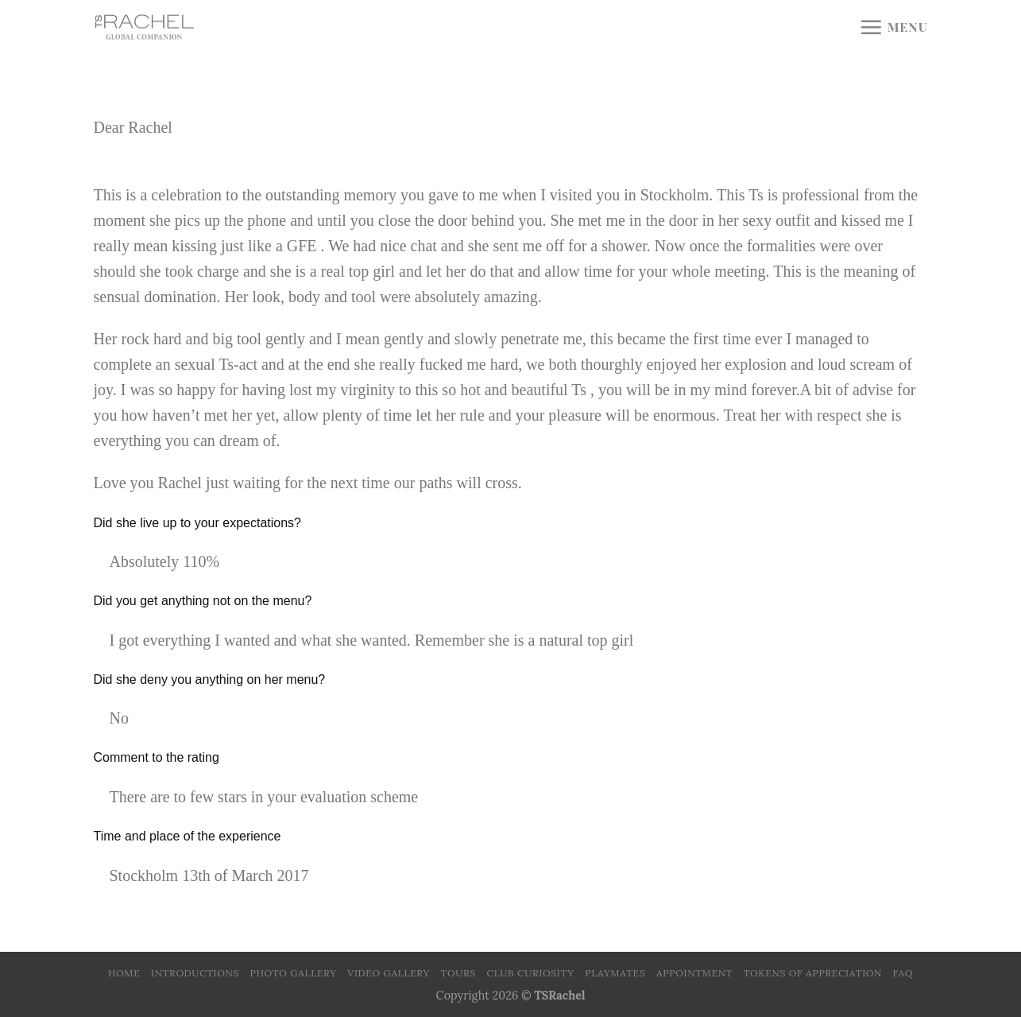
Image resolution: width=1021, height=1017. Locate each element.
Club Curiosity (530, 973)
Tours (458, 973)
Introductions (195, 973)
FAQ (903, 973)
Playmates (615, 973)
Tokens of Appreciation (813, 973)
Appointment (694, 973)
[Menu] (893, 27)
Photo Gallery (293, 973)
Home (124, 973)
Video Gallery (388, 973)
